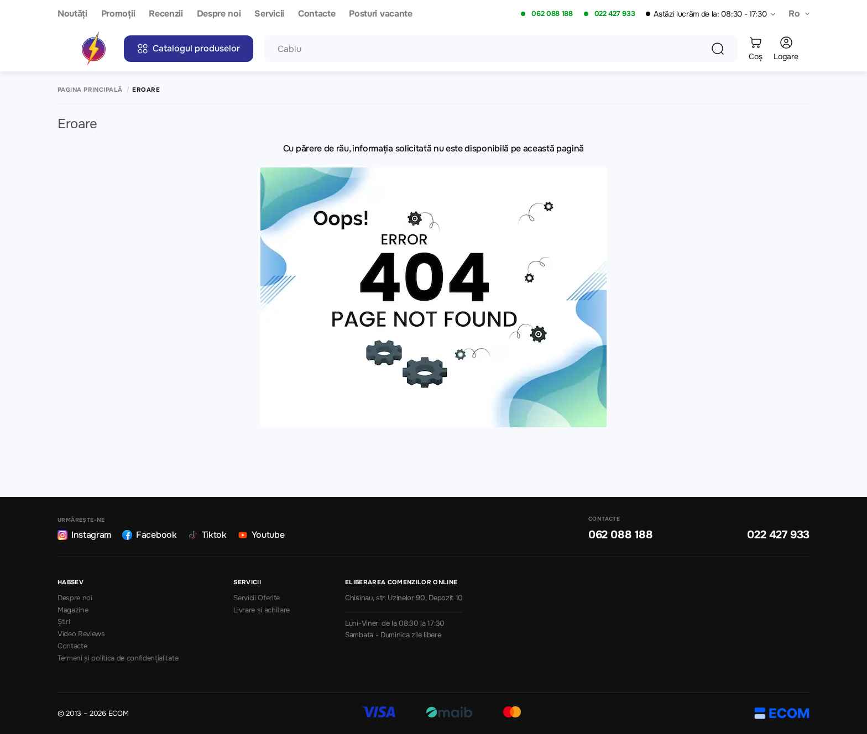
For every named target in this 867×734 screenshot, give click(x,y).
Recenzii (165, 14)
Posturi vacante (380, 14)
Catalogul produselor (188, 48)
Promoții (118, 14)
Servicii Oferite (256, 598)
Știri (64, 621)
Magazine (73, 610)
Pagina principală (90, 90)
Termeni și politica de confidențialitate (118, 658)
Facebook (149, 535)
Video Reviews (81, 634)
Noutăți (72, 14)
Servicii (269, 14)
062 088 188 (551, 13)
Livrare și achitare (261, 610)
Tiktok (207, 535)
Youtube (261, 535)
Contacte (316, 14)
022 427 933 (614, 13)
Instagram (84, 535)
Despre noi (219, 14)
